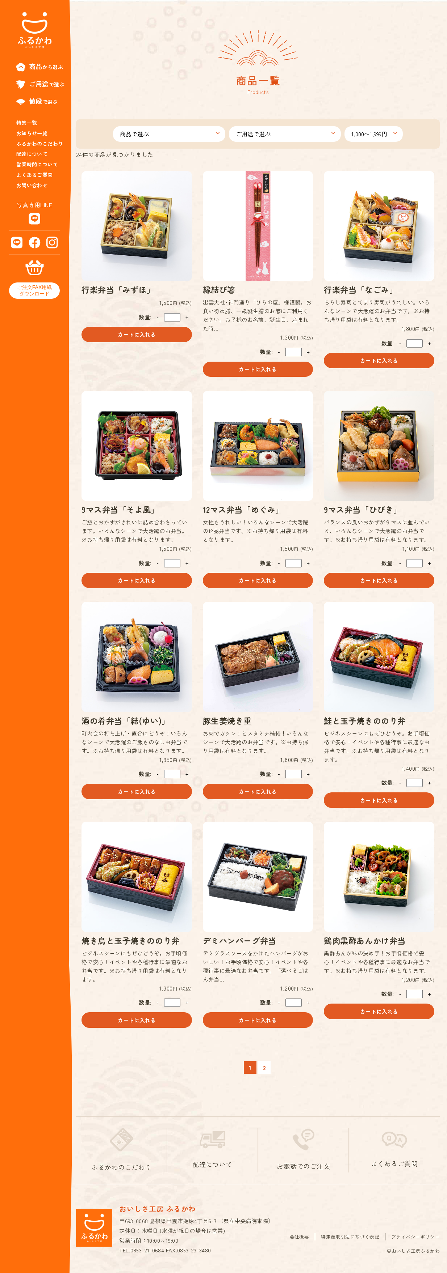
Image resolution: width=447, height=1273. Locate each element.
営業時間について (37, 164)
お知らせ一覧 (31, 133)
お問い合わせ (31, 185)
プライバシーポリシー (415, 1237)
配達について (31, 153)
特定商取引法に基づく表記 (350, 1237)
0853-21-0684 (147, 1251)
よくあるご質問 (34, 174)
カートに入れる (137, 335)
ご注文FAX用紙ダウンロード (34, 290)
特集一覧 (26, 122)
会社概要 (299, 1237)
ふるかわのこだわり (39, 143)
